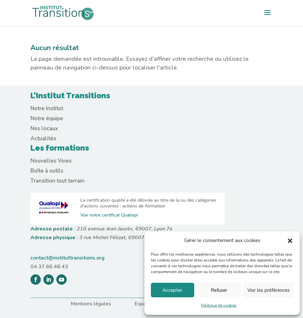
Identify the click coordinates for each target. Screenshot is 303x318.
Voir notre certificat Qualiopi (109, 215)
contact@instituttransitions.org (67, 257)
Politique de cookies (219, 305)
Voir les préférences (268, 290)
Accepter (172, 290)
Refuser (219, 290)
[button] (290, 241)
